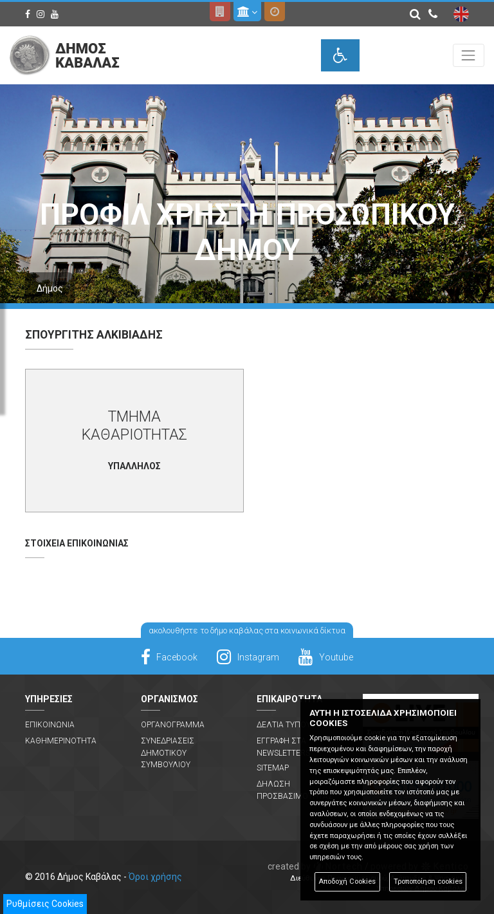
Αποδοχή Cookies (347, 881)
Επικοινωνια (50, 724)
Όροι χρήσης (155, 877)
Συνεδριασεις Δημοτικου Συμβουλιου (167, 752)
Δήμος (50, 288)
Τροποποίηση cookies (428, 881)
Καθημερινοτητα (60, 740)
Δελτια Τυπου (284, 724)
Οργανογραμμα (173, 724)
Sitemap (273, 767)
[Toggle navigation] (468, 55)
